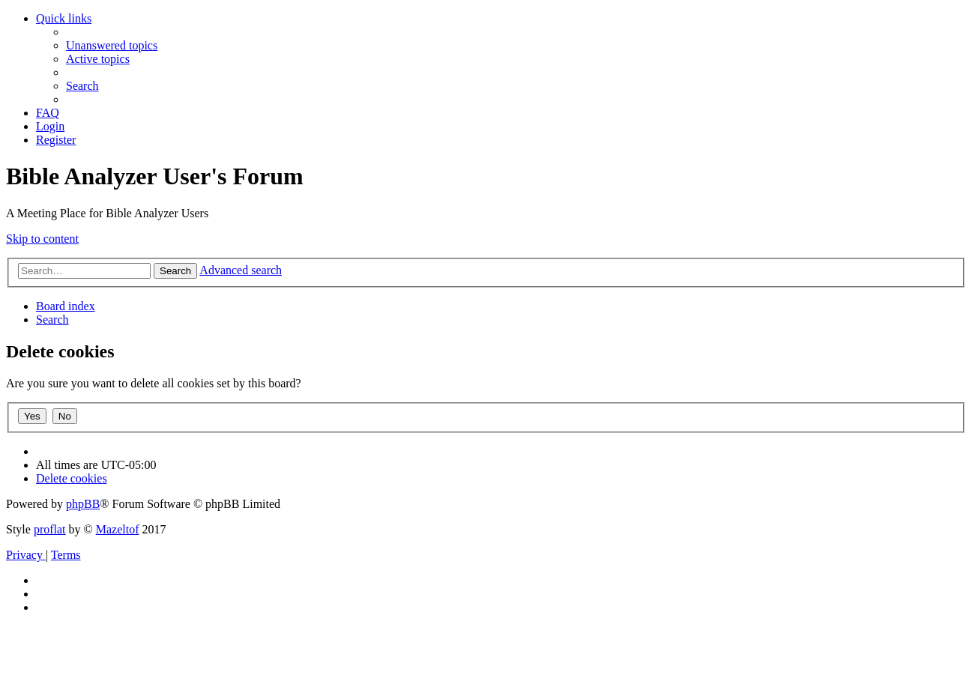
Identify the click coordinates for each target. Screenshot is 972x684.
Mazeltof (117, 529)
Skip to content (42, 238)
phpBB (83, 503)
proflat (50, 529)
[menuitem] (111, 45)
